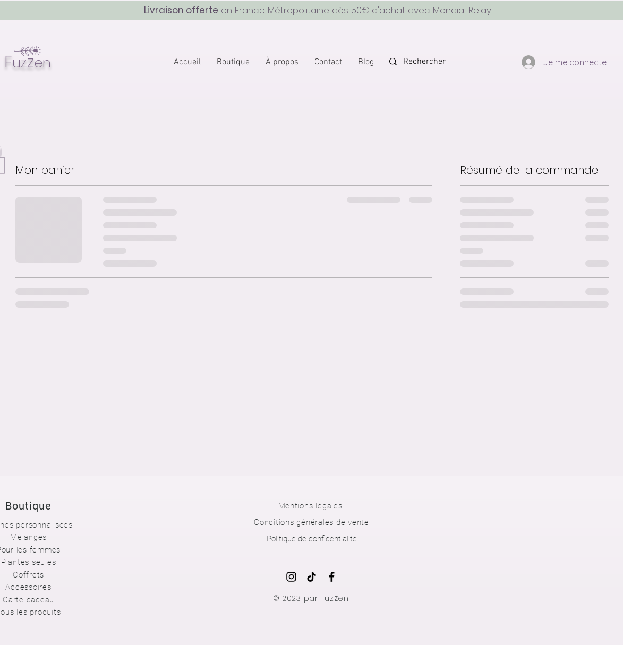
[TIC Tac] (311, 576)
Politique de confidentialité (312, 539)
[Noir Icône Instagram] (291, 576)
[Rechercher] (433, 62)
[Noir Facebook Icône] (331, 576)
